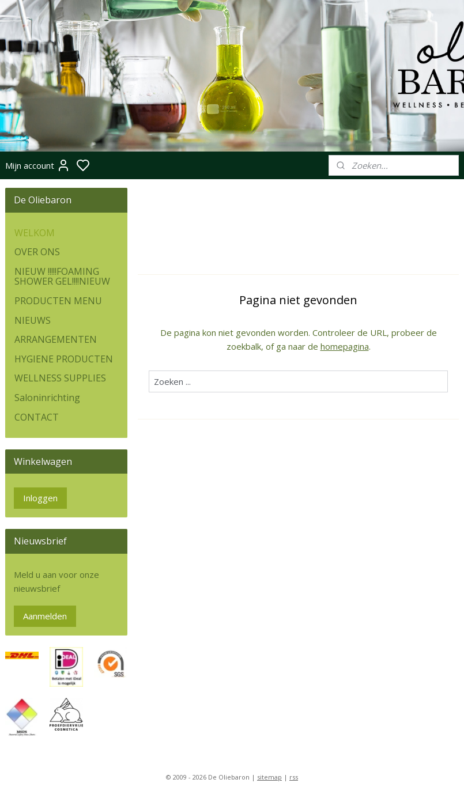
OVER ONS (37, 251)
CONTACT (36, 417)
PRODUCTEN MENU (58, 300)
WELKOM (34, 232)
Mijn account (37, 165)
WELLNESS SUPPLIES (60, 378)
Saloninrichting (47, 397)
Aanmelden (45, 616)
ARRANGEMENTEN (55, 339)
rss (293, 777)
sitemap (269, 777)
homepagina (344, 346)
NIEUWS (32, 320)
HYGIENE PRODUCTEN (63, 359)
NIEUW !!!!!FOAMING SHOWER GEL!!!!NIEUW (62, 276)
